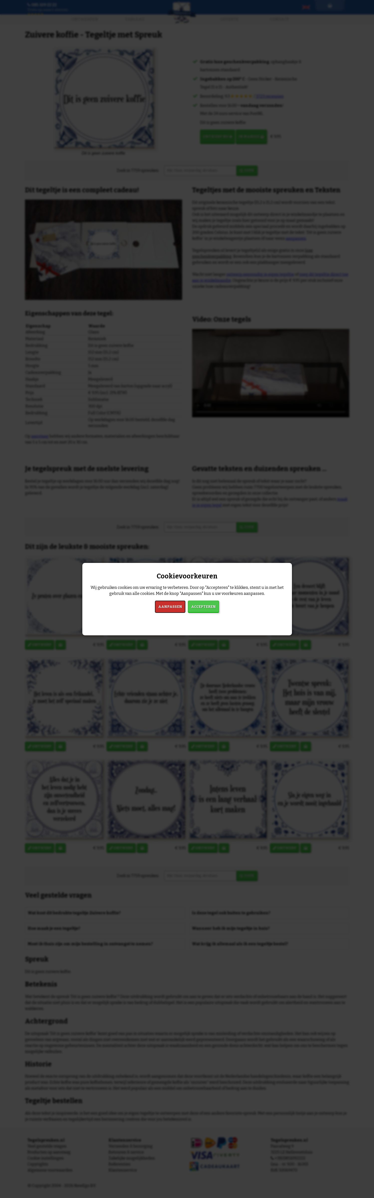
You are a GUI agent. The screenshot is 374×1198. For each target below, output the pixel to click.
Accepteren (203, 607)
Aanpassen (170, 607)
